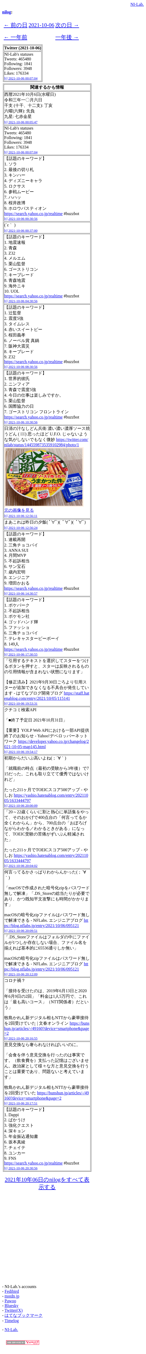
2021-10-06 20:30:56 (23, 1168)
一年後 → (67, 37)
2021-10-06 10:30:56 (23, 422)
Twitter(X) (13, 1310)
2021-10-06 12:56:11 (23, 516)
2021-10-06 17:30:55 (23, 654)
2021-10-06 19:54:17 (23, 752)
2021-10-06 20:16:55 (23, 1038)
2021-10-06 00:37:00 (23, 230)
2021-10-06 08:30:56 (23, 367)
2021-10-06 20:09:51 (23, 931)
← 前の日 (16, 25)
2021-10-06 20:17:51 (23, 1103)
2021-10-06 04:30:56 (23, 301)
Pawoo (10, 1301)
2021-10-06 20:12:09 (23, 974)
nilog (6, 12)
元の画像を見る (19, 510)
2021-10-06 (41, 25)
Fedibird (11, 1291)
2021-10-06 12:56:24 (23, 528)
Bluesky (11, 1305)
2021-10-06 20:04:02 (23, 866)
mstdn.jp (11, 1296)
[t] (5, 78)
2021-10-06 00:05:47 (23, 122)
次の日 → (67, 25)
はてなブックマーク (23, 1315)
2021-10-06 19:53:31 (23, 703)
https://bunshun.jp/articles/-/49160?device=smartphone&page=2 (46, 1028)
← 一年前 (15, 37)
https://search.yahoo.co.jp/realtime (33, 213)
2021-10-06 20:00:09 (23, 805)
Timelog (11, 1320)
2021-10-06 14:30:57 (23, 593)
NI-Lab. (137, 4)
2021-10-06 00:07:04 (23, 78)
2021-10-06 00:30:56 (23, 219)
